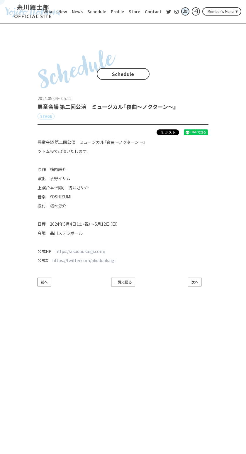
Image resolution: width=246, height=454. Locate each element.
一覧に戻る (123, 281)
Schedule (96, 11)
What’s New (55, 11)
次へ (194, 281)
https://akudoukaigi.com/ (80, 251)
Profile (117, 11)
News (77, 11)
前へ (44, 281)
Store (134, 11)
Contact (153, 11)
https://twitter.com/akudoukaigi (84, 260)
